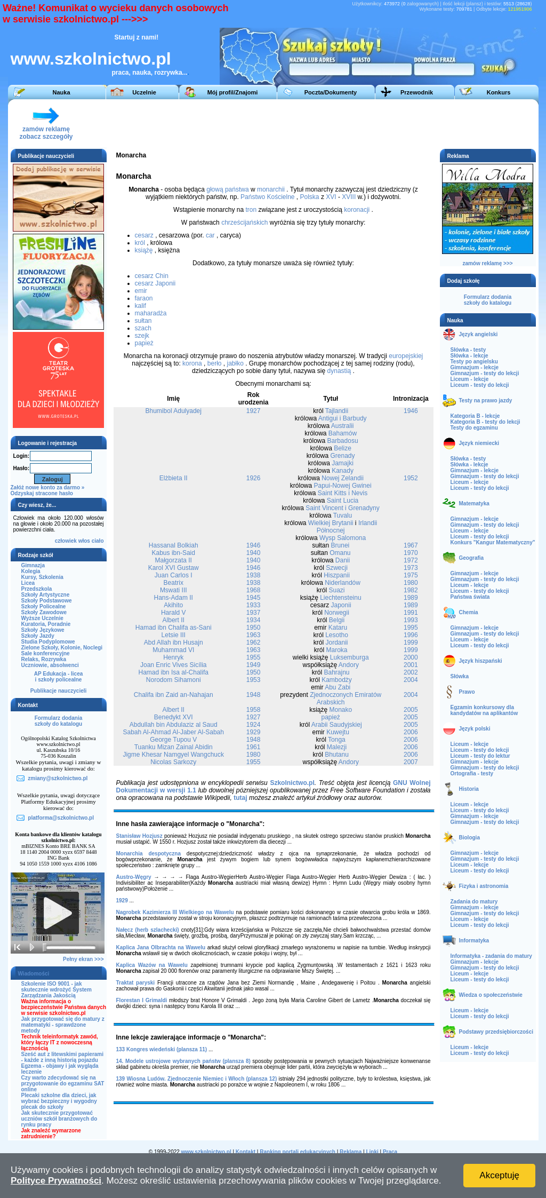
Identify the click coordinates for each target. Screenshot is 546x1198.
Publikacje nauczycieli (58, 691)
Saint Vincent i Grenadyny (343, 508)
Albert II (173, 620)
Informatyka (474, 940)
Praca (390, 1152)
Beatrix (173, 582)
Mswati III (173, 590)
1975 (411, 575)
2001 (411, 665)
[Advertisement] (338, 123)
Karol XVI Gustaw (173, 568)
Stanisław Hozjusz (139, 836)
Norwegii (336, 612)
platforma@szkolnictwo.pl (61, 818)
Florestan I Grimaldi (141, 1000)
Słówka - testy (468, 350)
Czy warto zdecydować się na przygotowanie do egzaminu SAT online (63, 1083)
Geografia (471, 558)
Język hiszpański (480, 661)
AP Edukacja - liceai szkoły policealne (58, 677)
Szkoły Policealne (43, 606)
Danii (342, 560)
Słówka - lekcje (469, 356)
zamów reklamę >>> (487, 263)
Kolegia (31, 571)
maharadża (151, 313)
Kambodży (337, 680)
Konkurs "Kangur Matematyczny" (493, 542)
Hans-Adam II (173, 597)
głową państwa (227, 189)
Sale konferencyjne (45, 653)
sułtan (143, 320)
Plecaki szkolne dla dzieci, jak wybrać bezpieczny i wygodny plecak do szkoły (59, 1101)
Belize (342, 448)
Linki (372, 1152)
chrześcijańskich (244, 222)
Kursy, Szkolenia (42, 577)
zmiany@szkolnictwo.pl (57, 778)
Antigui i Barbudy (342, 418)
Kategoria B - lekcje (475, 416)
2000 (411, 657)
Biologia (469, 837)
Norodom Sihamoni (173, 680)
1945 (253, 597)
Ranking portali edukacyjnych (297, 1152)
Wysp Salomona (342, 538)
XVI (331, 197)
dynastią (339, 371)
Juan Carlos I (173, 575)
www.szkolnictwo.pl (91, 58)
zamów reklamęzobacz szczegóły (46, 130)
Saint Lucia (342, 500)
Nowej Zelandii (343, 478)
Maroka (337, 650)
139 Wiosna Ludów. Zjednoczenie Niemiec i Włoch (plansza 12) (196, 1079)
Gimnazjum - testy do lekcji (485, 373)
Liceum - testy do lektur (480, 756)
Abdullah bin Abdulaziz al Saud (174, 724)
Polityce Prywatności (56, 1181)
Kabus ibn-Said (173, 553)
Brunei (340, 545)
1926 (253, 478)
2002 (411, 672)
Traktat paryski (135, 983)
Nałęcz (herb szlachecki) (147, 930)
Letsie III (174, 635)
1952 (411, 478)
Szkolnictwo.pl (292, 783)
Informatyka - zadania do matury (491, 956)
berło (214, 363)
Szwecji (337, 568)
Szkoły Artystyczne (45, 595)
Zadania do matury (474, 902)
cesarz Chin (151, 276)
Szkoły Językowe (43, 630)
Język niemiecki (479, 443)
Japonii (341, 605)
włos (84, 541)
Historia (469, 789)
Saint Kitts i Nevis (342, 493)
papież (144, 343)
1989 (411, 597)
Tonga (337, 739)
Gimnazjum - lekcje (475, 367)
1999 (411, 642)
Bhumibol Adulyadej (174, 411)
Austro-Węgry (133, 877)
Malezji (337, 747)
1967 (411, 545)
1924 (253, 724)
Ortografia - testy (472, 773)
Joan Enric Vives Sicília (173, 665)
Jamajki (343, 463)
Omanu (340, 553)
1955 (253, 657)
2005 (411, 709)
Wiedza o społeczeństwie (491, 995)
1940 (253, 553)
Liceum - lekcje (470, 379)
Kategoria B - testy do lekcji (485, 422)
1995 (411, 627)
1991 (411, 612)
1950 (253, 627)
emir (141, 291)
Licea (28, 583)
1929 (253, 732)
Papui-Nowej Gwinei (343, 485)
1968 (253, 590)
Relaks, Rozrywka (44, 659)
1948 (253, 695)
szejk (142, 335)
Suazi (337, 590)
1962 (253, 642)
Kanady (343, 470)
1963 (253, 635)
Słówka (460, 676)
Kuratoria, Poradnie (46, 624)
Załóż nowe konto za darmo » (48, 487)
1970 (411, 553)
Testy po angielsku (474, 361)
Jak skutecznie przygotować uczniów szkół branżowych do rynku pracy (59, 1119)
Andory (349, 665)
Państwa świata (470, 597)
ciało (98, 541)
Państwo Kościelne (267, 197)
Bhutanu (337, 754)
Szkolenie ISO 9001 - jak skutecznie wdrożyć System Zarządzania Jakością (56, 989)
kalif (140, 306)
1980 (411, 582)
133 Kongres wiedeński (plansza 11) (161, 1049)
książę (144, 250)
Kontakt (245, 1152)
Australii (342, 426)
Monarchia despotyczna (148, 853)
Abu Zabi (337, 687)
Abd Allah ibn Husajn (173, 642)
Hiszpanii (337, 575)
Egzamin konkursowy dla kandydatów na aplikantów (484, 710)
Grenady (343, 455)
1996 (411, 635)
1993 (411, 620)
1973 (411, 568)
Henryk (173, 657)
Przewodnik (416, 92)
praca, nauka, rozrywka (147, 72)
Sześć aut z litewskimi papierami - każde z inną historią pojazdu (62, 1057)
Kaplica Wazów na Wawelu (152, 965)
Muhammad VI (173, 650)
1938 (253, 575)
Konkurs (499, 92)
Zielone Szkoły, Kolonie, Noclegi (62, 647)
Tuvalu (342, 515)
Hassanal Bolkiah (173, 545)
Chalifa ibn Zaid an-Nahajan (173, 695)
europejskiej (406, 356)
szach (143, 328)
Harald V (173, 612)
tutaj (240, 798)
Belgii (336, 620)
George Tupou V (173, 739)
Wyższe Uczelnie (42, 618)
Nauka (61, 92)
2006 (411, 732)
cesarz (144, 235)
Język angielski (478, 334)
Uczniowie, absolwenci (50, 665)
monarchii (271, 189)
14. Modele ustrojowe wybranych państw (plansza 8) (183, 1061)
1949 (253, 665)
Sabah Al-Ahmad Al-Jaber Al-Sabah (173, 732)
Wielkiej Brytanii (331, 523)
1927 (253, 411)
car (210, 235)
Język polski (475, 729)
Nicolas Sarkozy (173, 762)
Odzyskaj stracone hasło (42, 493)
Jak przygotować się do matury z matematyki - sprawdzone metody (63, 1025)
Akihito (173, 605)
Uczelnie (144, 92)
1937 (253, 612)
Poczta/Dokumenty (330, 92)
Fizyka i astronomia (484, 886)
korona (192, 363)
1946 (411, 411)
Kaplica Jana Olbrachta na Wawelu (161, 947)
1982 (411, 590)
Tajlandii (336, 411)
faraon (144, 298)
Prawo (467, 692)
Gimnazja (33, 565)
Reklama (351, 1152)
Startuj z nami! (137, 37)
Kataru (337, 627)
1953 (253, 680)
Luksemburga (349, 657)
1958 (253, 709)
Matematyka (474, 503)
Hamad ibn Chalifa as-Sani (173, 627)
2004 (411, 680)
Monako (341, 709)
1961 (253, 747)
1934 (253, 620)
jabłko (235, 363)
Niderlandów (342, 582)
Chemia (468, 612)
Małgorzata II (173, 560)
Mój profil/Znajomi (232, 92)
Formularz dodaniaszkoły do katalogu (58, 721)
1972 (411, 560)
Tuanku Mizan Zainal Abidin (173, 747)
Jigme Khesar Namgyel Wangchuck (173, 754)
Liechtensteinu (340, 597)
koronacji (357, 209)
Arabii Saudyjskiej (336, 724)
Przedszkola (36, 589)
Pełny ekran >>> (83, 959)
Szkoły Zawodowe (44, 612)
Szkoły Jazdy (37, 636)
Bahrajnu (337, 672)
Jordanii (337, 642)
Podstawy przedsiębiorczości (496, 1032)
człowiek (66, 541)
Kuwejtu (337, 732)
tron (250, 209)
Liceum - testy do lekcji (480, 385)
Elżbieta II (173, 478)
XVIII (349, 197)
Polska (309, 197)
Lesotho (336, 635)
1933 (253, 605)
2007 (411, 762)
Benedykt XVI (173, 717)
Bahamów (342, 433)
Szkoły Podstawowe (46, 601)
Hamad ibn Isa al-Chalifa (173, 672)
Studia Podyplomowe (48, 642)
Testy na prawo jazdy (485, 400)
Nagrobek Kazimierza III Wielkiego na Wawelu (175, 912)
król (140, 243)
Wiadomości (34, 974)
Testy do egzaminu (474, 428)
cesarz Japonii (155, 283)
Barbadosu (342, 441)
